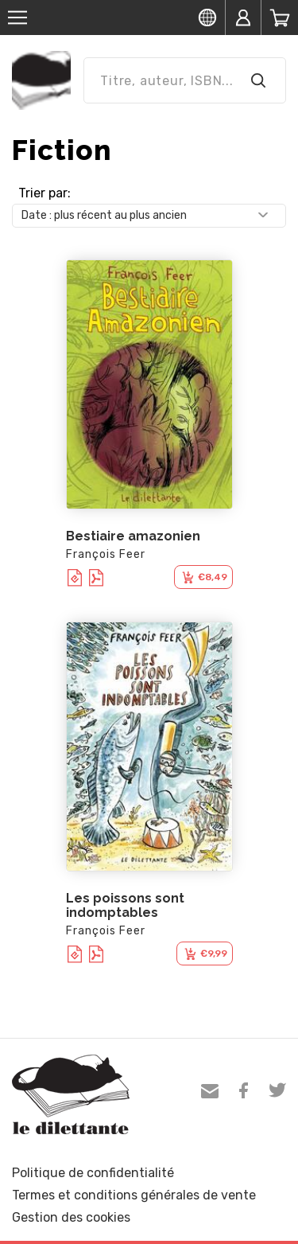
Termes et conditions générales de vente (134, 1195)
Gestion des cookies (71, 1217)
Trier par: (44, 193)
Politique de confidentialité (93, 1172)
